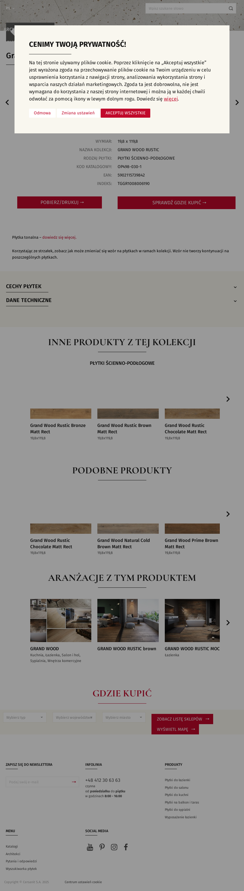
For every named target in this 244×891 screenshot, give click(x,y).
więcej (171, 99)
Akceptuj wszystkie (125, 113)
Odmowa (42, 113)
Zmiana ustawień (78, 113)
